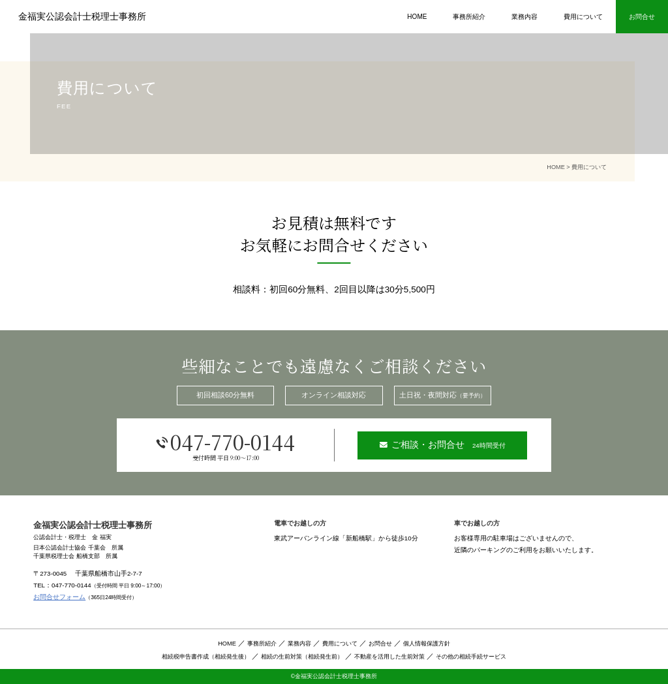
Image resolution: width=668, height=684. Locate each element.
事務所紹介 (469, 16)
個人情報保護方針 (426, 643)
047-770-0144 (225, 444)
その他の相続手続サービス (471, 656)
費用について (583, 16)
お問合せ (380, 643)
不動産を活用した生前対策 (389, 656)
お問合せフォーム (59, 596)
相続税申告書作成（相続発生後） (206, 656)
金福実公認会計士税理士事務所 (82, 16)
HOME (417, 16)
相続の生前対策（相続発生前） (302, 656)
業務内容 (524, 16)
